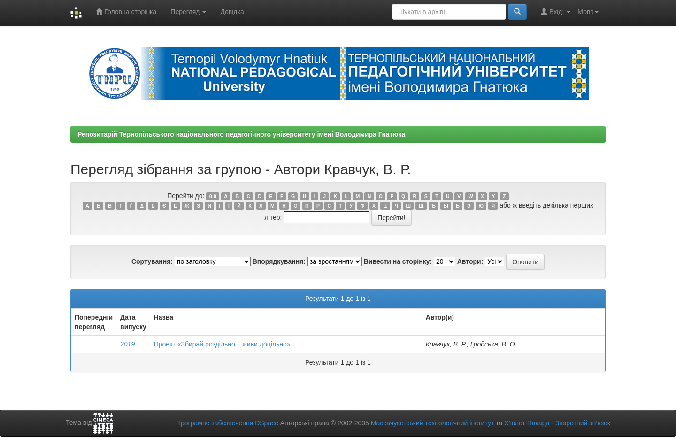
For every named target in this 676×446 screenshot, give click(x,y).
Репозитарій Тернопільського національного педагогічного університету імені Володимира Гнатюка (241, 134)
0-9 (212, 196)
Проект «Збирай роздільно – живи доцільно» (222, 344)
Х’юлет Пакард (526, 423)
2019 (127, 344)
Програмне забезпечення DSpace (227, 423)
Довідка (232, 11)
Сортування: (152, 261)
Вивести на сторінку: (398, 261)
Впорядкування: (279, 261)
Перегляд (188, 11)
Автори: (470, 261)
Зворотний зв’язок (582, 423)
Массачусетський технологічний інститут (432, 423)
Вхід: (555, 11)
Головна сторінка (126, 11)
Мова (588, 11)
